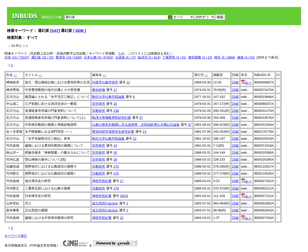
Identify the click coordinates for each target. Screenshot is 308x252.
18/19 (124, 196)
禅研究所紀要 (102, 181)
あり (246, 83)
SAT (55, 30)
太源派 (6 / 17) (125, 57)
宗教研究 (98, 111)
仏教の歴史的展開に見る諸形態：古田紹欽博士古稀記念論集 (136, 124)
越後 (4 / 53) (246, 57)
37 (141, 118)
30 (115, 152)
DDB (80, 30)
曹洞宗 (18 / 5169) (69, 57)
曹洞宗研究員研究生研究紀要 (113, 131)
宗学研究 (98, 104)
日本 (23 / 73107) (16, 57)
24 (115, 145)
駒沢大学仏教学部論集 (108, 97)
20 (115, 104)
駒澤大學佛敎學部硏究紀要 (111, 118)
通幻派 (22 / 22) (42, 57)
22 (121, 218)
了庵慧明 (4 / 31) (174, 57)
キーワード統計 (15, 236)
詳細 (235, 82)
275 (116, 166)
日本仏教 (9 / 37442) (98, 57)
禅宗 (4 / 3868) (224, 57)
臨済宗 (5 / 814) (149, 57)
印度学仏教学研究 (105, 82)
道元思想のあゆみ (105, 203)
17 (115, 90)
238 (116, 111)
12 (128, 82)
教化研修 (98, 90)
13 (144, 131)
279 (116, 188)
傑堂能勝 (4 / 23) (200, 57)
